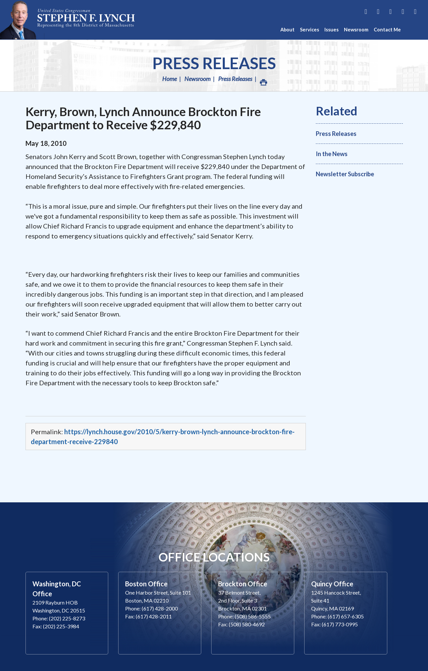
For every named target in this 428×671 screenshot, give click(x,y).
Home (169, 78)
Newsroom (197, 78)
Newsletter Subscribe (345, 174)
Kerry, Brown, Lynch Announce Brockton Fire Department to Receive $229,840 (143, 118)
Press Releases (214, 63)
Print (263, 80)
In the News (332, 153)
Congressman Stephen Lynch (86, 19)
